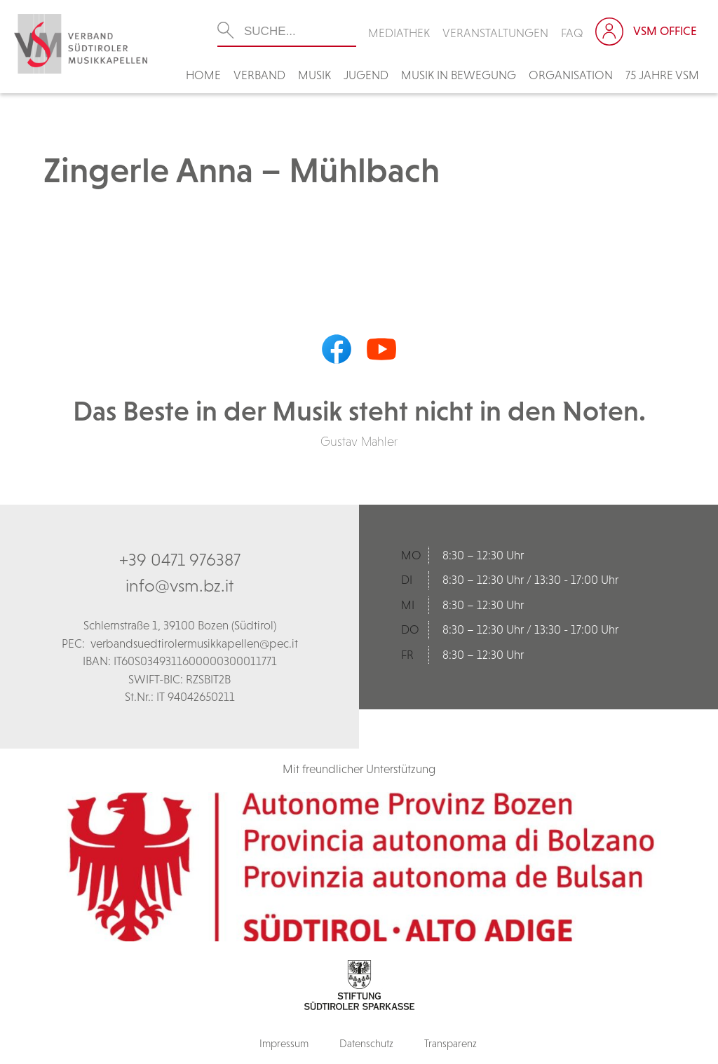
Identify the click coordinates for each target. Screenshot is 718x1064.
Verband (259, 75)
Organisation (571, 75)
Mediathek (399, 33)
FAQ (572, 33)
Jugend (366, 75)
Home (203, 75)
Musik (314, 75)
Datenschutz (366, 1043)
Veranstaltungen (495, 33)
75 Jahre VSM (662, 75)
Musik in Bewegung (458, 75)
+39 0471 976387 (180, 559)
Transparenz (450, 1043)
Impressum (284, 1043)
